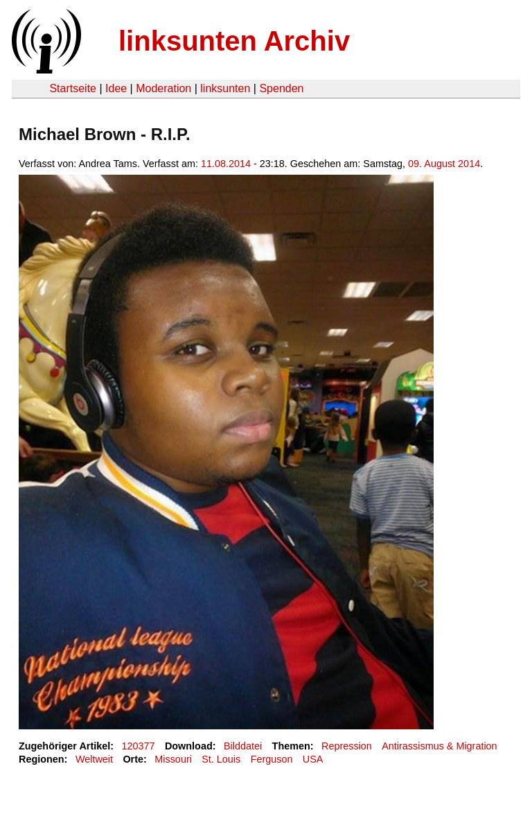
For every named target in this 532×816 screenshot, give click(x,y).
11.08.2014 (226, 163)
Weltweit (94, 759)
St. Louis (221, 759)
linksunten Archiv (234, 41)
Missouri (173, 759)
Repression (346, 746)
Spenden (281, 88)
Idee (116, 88)
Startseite (72, 88)
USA (313, 759)
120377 (138, 746)
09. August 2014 (444, 163)
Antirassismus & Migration (439, 746)
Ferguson (272, 759)
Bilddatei (243, 746)
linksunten (225, 88)
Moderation (163, 88)
